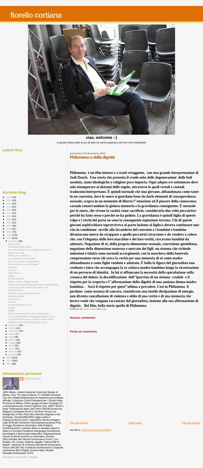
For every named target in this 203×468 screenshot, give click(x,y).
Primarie (12, 302)
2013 (9, 238)
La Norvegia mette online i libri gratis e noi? (28, 287)
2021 (9, 213)
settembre (14, 331)
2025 (9, 200)
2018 (9, 222)
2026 (9, 197)
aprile (12, 345)
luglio (11, 337)
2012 (9, 357)
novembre (14, 325)
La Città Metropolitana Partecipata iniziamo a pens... (32, 316)
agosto (12, 334)
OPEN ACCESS (15, 290)
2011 (9, 360)
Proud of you (14, 299)
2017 (9, 225)
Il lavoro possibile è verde (20, 305)
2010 (9, 363)
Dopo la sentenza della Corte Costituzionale (28, 313)
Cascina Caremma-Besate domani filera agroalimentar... (34, 284)
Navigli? (11, 308)
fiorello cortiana (35, 15)
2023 (9, 206)
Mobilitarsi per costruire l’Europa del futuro (27, 322)
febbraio (13, 351)
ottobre (12, 328)
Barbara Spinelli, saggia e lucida (23, 281)
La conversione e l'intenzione (21, 258)
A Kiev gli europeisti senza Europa (24, 293)
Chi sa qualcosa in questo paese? (23, 264)
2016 (9, 228)
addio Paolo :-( (15, 273)
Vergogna (12, 267)
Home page (135, 422)
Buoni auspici (14, 244)
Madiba (11, 310)
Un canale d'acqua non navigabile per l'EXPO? (29, 250)
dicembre (13, 241)
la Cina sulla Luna (16, 279)
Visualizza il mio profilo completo (20, 457)
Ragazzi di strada (16, 253)
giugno (12, 340)
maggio (13, 343)
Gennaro (12, 270)
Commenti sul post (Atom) (96, 429)
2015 (9, 231)
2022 (9, 209)
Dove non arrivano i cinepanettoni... (24, 261)
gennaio (13, 354)
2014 (9, 235)
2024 (9, 203)
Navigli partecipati (16, 296)
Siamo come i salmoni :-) (19, 255)
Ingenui (11, 276)
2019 (9, 219)
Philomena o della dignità (19, 247)
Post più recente (79, 422)
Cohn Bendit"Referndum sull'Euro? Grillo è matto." (31, 319)
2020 (9, 216)
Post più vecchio (191, 422)
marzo (12, 348)
